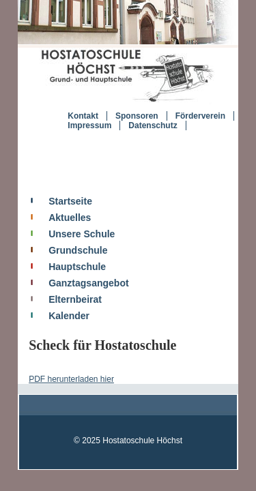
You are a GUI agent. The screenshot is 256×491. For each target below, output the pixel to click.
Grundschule (62, 257)
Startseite (54, 208)
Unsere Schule (66, 240)
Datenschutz (143, 132)
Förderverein (190, 123)
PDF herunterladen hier (55, 386)
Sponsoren (126, 123)
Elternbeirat (59, 306)
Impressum (80, 132)
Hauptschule (61, 273)
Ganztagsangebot (73, 289)
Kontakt (73, 123)
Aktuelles (54, 224)
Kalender (53, 322)
